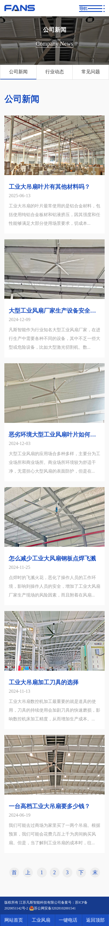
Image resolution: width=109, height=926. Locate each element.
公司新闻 (18, 71)
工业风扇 (41, 920)
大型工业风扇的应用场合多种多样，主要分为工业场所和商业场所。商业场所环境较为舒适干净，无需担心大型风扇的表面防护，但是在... (54, 462)
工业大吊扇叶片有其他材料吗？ (49, 187)
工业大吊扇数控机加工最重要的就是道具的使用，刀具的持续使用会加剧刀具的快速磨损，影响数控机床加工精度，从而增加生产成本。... (54, 710)
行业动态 (54, 71)
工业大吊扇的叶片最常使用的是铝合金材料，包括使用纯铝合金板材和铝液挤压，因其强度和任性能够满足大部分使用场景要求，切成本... (54, 215)
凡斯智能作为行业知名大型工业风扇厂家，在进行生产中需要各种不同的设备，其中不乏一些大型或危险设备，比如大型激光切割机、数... (54, 338)
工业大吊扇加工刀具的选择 (43, 682)
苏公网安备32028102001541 (55, 908)
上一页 (28, 873)
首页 (14, 873)
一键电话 (68, 920)
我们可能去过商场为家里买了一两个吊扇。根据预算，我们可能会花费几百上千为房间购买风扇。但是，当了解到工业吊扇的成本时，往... (54, 834)
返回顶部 (95, 920)
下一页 (81, 873)
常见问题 (90, 71)
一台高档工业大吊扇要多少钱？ (49, 806)
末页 (95, 873)
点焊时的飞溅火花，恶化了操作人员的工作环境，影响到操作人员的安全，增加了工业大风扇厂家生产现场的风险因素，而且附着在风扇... (54, 586)
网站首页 (13, 920)
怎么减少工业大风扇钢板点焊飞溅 (52, 558)
